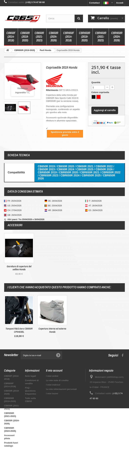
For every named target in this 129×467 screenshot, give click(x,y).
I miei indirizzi (53, 385)
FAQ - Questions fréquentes (30, 391)
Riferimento (52, 90)
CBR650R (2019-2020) (84, 36)
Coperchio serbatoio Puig (52, 328)
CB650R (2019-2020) (25, 36)
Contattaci (94, 3)
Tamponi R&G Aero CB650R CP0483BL (85, 330)
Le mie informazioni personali (61, 389)
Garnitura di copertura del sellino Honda (19, 268)
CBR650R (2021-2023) (100, 36)
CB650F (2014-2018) (10, 36)
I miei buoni (52, 393)
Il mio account (54, 370)
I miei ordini (52, 376)
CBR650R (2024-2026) (116, 36)
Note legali (30, 376)
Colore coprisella (100, 92)
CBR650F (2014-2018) (68, 36)
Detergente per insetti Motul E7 (19, 328)
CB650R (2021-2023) (39, 36)
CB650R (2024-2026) (53, 36)
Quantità (95, 82)
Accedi (119, 3)
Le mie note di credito (57, 380)
